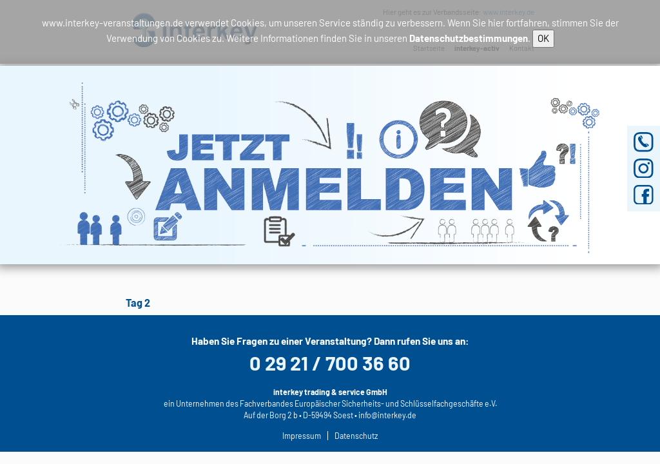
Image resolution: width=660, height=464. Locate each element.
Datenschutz (356, 435)
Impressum (301, 435)
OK (543, 38)
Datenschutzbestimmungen (468, 38)
